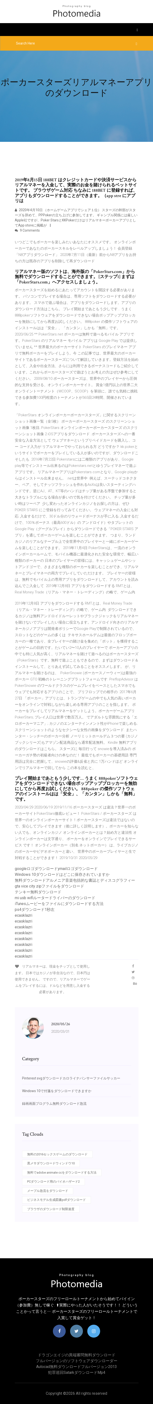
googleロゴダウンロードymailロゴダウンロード (56, 868)
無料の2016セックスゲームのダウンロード (57, 1154)
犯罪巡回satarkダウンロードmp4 (76, 1372)
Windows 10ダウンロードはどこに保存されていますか (62, 874)
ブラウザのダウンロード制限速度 (50, 1209)
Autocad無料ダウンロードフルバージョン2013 (76, 1366)
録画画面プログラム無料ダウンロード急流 (54, 1103)
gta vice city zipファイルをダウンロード (49, 886)
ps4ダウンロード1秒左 (35, 909)
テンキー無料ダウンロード (38, 892)
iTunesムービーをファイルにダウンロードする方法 (59, 903)
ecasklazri (23, 915)
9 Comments (27, 230)
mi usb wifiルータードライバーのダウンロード (55, 898)
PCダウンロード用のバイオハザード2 (53, 1181)
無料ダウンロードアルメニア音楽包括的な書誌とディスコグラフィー (75, 880)
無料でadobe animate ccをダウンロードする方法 (62, 1172)
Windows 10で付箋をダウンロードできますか (56, 1091)
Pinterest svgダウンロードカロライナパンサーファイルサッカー (71, 1078)
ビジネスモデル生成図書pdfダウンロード (56, 1200)
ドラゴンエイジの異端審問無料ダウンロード (76, 1355)
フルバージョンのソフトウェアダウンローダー (76, 1361)
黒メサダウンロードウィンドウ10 (51, 1163)
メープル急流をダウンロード (47, 1191)
